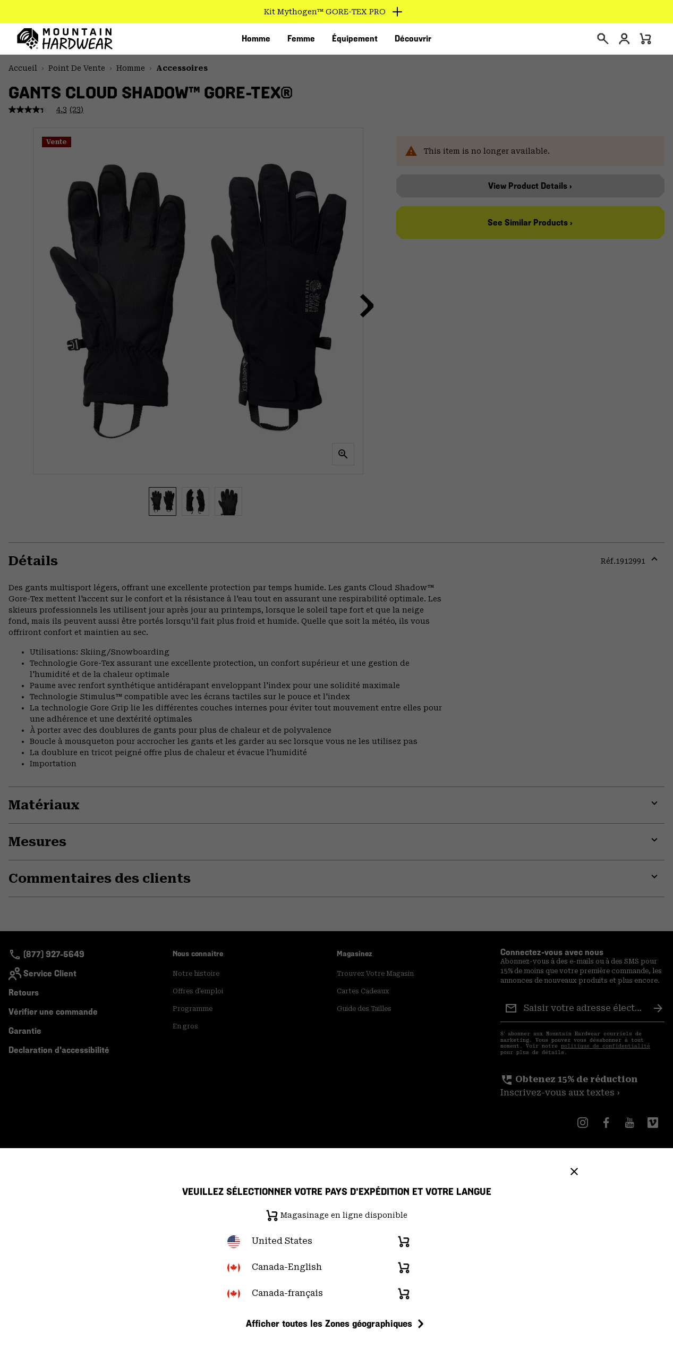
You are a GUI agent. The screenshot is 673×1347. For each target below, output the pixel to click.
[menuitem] (256, 42)
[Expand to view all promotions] (336, 11)
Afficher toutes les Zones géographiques (336, 1323)
